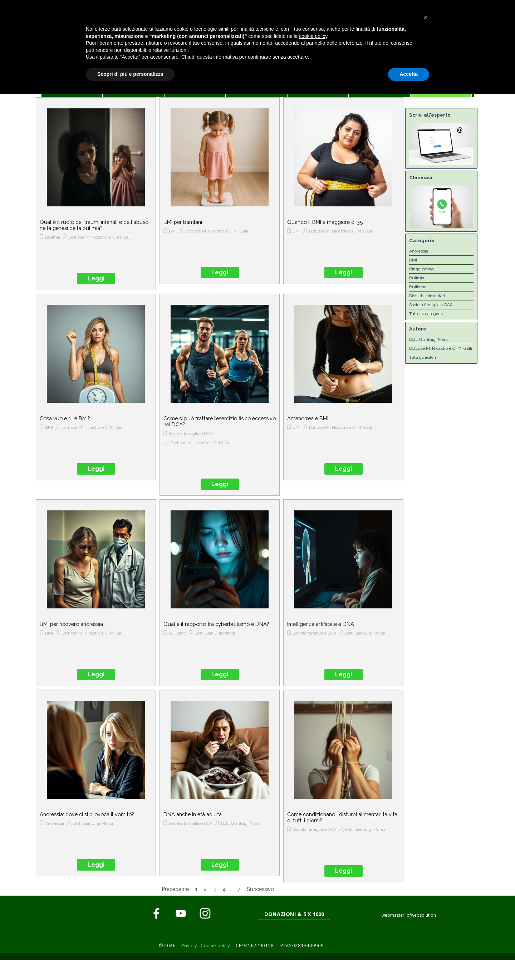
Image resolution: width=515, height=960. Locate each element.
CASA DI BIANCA (133, 86)
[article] (96, 193)
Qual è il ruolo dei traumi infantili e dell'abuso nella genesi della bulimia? (94, 225)
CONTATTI (379, 86)
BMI (173, 231)
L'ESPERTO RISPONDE (441, 86)
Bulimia (52, 237)
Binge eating (421, 268)
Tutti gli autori (422, 357)
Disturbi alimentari (427, 295)
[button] (385, 12)
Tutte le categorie (426, 313)
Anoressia (54, 823)
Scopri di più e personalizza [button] (130, 940)
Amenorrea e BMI (307, 418)
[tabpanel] (388, 36)
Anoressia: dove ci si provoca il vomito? (87, 814)
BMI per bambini (182, 222)
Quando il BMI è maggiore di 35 (325, 222)
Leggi (96, 278)
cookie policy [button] (313, 902)
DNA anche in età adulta (192, 814)
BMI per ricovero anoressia (71, 624)
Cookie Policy (58, 3)
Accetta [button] (408, 940)
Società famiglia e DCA (190, 433)
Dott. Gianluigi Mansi (215, 633)
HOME (72, 86)
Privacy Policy (20, 3)
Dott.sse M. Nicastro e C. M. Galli (100, 237)
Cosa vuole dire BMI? (65, 418)
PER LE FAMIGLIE (256, 86)
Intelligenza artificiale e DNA (320, 624)
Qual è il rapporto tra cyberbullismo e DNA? (216, 624)
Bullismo (177, 633)
